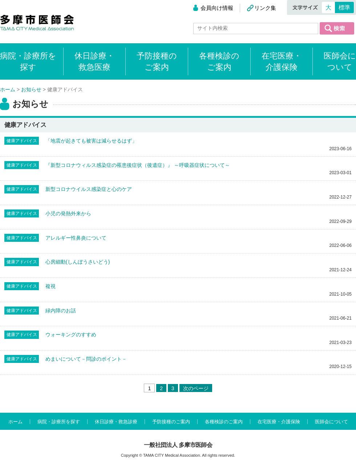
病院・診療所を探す (58, 421)
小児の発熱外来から (68, 213)
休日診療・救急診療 (116, 421)
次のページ (196, 388)
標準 (344, 7)
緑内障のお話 (60, 310)
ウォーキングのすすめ (70, 334)
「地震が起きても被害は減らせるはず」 (91, 141)
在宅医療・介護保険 (282, 61)
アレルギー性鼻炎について (75, 238)
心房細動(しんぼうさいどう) (77, 262)
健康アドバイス (22, 140)
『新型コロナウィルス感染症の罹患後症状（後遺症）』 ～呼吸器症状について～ (137, 165)
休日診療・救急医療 (94, 61)
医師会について (340, 61)
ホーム (15, 421)
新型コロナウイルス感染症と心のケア (88, 189)
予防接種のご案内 (157, 61)
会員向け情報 (217, 8)
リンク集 (265, 8)
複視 (50, 286)
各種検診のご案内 (219, 61)
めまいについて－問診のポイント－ (86, 359)
